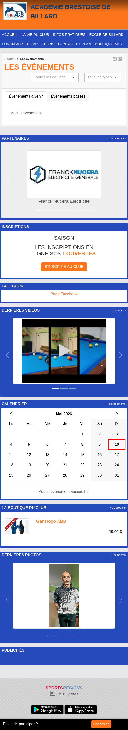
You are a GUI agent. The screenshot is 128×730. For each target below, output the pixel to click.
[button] (8, 180)
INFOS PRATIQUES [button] (69, 34)
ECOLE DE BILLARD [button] (106, 34)
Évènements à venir (26, 96)
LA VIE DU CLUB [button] (35, 34)
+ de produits (118, 507)
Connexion (101, 724)
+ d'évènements (116, 403)
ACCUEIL (9, 34)
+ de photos (118, 554)
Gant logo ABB (51, 521)
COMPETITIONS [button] (40, 44)
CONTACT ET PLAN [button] (74, 44)
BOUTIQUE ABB (108, 44)
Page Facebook (64, 294)
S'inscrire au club (63, 267)
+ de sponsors (117, 138)
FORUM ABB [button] (12, 44)
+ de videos (118, 310)
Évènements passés (68, 96)
